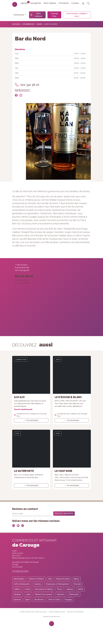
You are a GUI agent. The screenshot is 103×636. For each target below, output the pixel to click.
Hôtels (80, 589)
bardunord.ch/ (22, 90)
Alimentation (20, 359)
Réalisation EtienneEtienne (51, 616)
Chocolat (77, 584)
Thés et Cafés (54, 599)
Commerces (28, 24)
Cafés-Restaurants (22, 584)
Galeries (69, 589)
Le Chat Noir (63, 470)
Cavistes (37, 584)
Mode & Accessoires (43, 594)
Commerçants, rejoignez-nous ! (77, 14)
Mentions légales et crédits (57, 612)
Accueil (16, 24)
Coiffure (17, 589)
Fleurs (59, 589)
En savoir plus (31, 420)
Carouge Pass (54, 14)
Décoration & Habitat (44, 589)
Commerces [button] (19, 15)
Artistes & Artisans (36, 579)
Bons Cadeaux (50, 3)
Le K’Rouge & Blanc (68, 397)
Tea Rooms (39, 599)
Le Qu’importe (24, 470)
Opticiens (61, 594)
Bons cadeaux (36, 14)
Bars (39, 24)
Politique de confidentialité (75, 612)
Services (17, 599)
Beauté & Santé (63, 579)
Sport (27, 599)
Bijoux (76, 579)
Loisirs (28, 594)
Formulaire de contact (20, 571)
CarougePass (35, 3)
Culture (28, 589)
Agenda (25, 2)
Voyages (68, 599)
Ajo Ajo (19, 397)
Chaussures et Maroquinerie (57, 584)
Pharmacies (74, 594)
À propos (75, 3)
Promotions (64, 3)
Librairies (17, 594)
